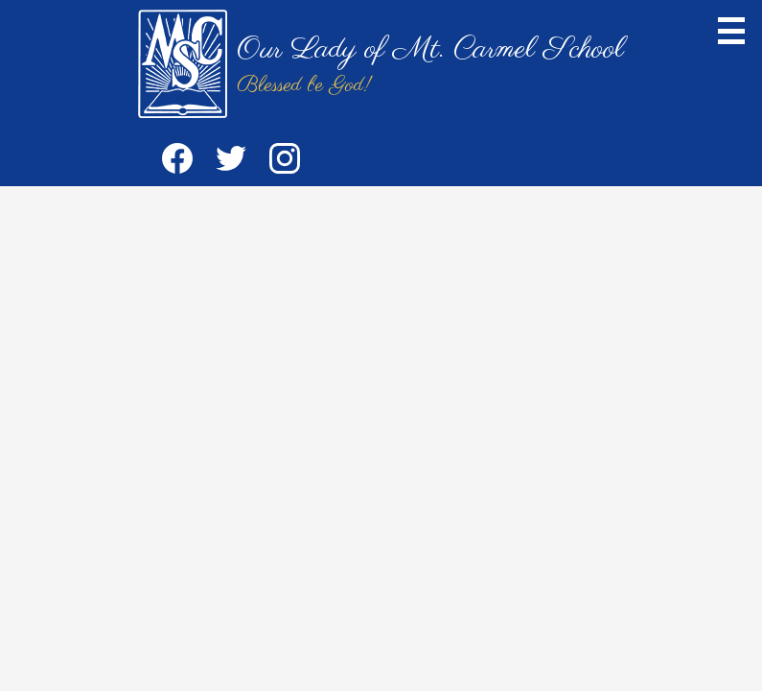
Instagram (285, 162)
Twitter (231, 162)
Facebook (177, 162)
